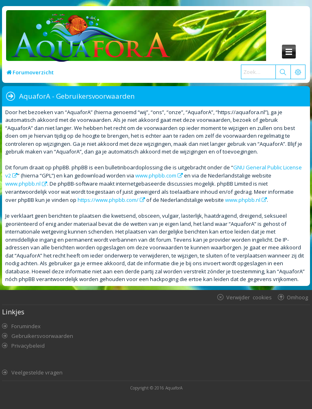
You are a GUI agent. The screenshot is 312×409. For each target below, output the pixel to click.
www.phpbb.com (155, 175)
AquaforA (173, 388)
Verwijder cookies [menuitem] (249, 297)
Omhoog (297, 297)
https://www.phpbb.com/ (108, 199)
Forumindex (26, 326)
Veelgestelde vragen (37, 372)
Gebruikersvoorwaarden (42, 336)
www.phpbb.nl (23, 183)
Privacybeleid (28, 345)
